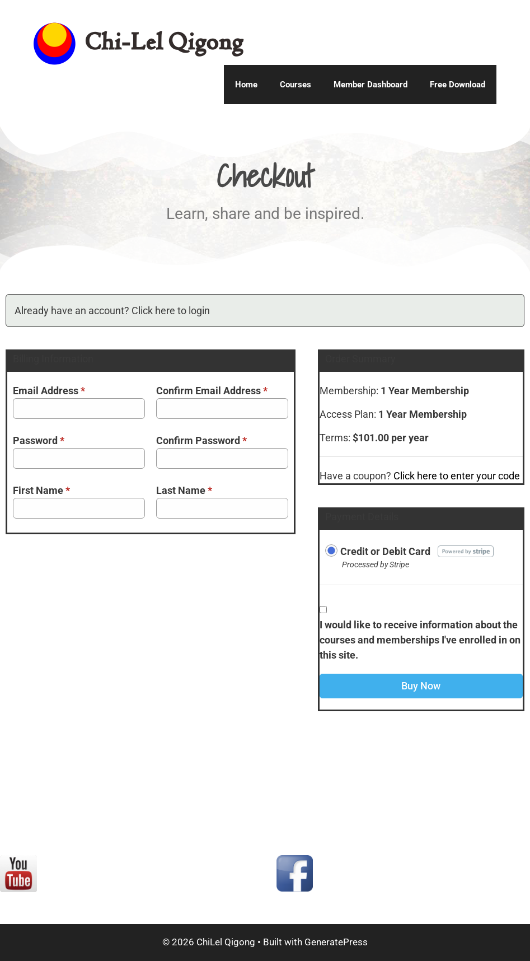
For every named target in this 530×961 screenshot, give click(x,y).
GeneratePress (336, 942)
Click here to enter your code (456, 476)
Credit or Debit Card (385, 551)
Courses (295, 85)
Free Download (457, 85)
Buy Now (420, 686)
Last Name (184, 490)
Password (38, 440)
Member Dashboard (370, 85)
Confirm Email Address (212, 390)
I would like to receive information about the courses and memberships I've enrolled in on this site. (420, 640)
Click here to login (171, 310)
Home (246, 85)
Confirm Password (201, 440)
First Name (41, 490)
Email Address (49, 390)
